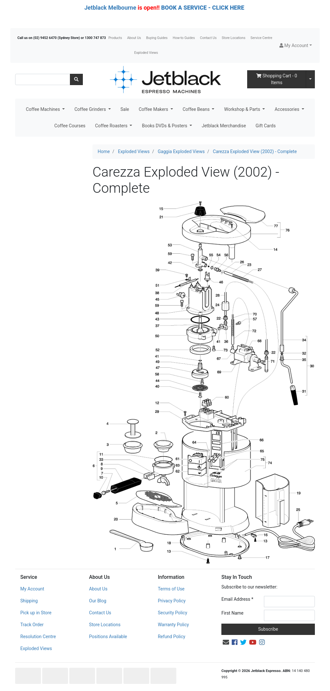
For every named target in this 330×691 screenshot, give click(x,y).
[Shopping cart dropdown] (310, 79)
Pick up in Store (36, 612)
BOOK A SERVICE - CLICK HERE (202, 7)
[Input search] (42, 79)
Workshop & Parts (242, 109)
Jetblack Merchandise (224, 125)
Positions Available (108, 636)
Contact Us (208, 38)
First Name (232, 613)
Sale (125, 109)
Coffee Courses (69, 125)
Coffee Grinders (90, 109)
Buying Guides (157, 38)
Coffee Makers (154, 109)
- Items (276, 79)
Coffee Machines (43, 109)
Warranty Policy (173, 624)
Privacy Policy (172, 600)
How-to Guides (184, 38)
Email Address (237, 599)
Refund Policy (171, 636)
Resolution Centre (38, 636)
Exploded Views (146, 53)
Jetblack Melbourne (110, 7)
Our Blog (97, 600)
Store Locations (233, 38)
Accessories (287, 109)
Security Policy (172, 612)
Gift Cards (266, 125)
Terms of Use (171, 588)
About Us (134, 38)
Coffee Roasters (112, 125)
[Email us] (226, 642)
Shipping (29, 600)
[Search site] (76, 79)
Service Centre (261, 38)
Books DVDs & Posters (165, 125)
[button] (296, 45)
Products (115, 38)
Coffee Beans (197, 109)
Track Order (32, 624)
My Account (32, 588)
